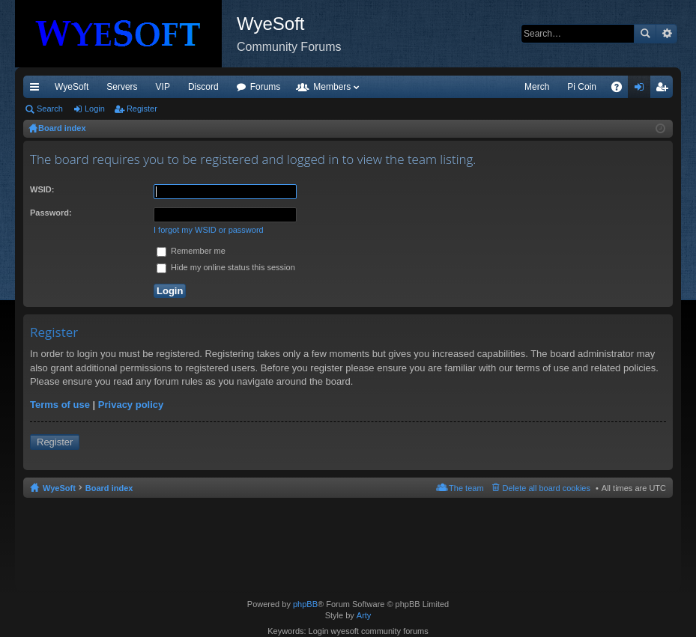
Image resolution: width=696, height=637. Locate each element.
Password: (51, 212)
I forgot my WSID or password (209, 229)
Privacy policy (130, 404)
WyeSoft (71, 87)
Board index (109, 488)
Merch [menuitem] (536, 87)
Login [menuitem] (642, 90)
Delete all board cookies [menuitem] (546, 488)
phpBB (305, 604)
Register (142, 108)
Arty (364, 615)
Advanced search (666, 34)
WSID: (42, 189)
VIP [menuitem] (163, 87)
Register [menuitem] (665, 90)
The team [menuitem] (466, 488)
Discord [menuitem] (203, 87)
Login (95, 108)
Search (645, 34)
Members (332, 87)
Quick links (37, 90)
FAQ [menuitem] (621, 90)
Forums (265, 87)
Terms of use (60, 404)
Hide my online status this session (226, 267)
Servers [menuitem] (121, 87)
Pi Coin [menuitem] (581, 87)
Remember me (191, 250)
